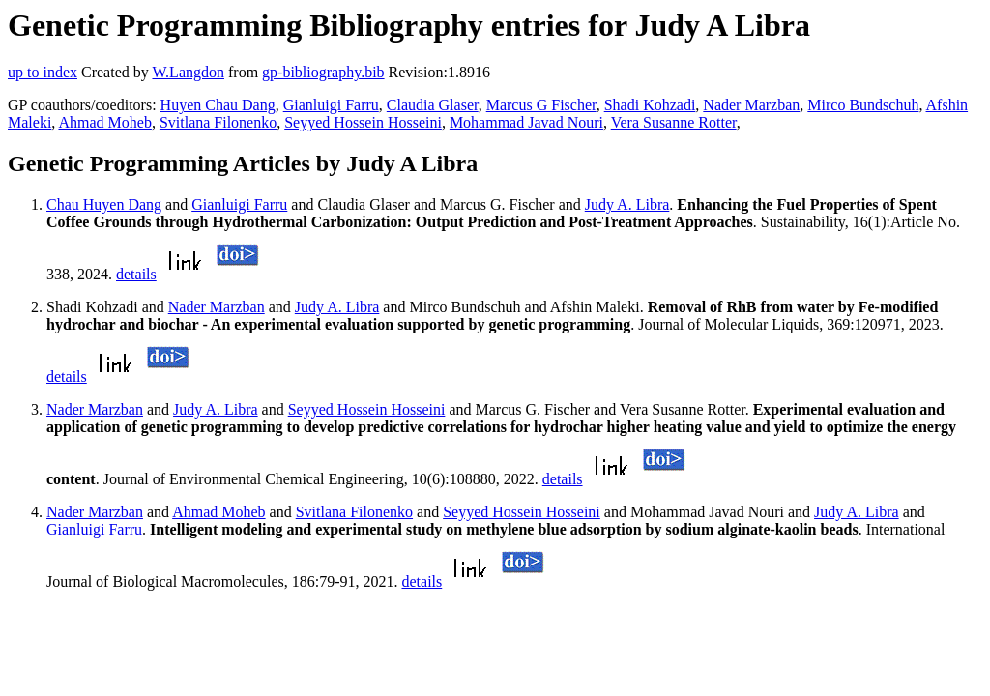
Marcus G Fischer (541, 105)
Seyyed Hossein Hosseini (363, 122)
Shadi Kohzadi (650, 105)
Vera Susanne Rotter (674, 122)
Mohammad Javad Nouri (526, 122)
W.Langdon (188, 72)
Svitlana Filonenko (218, 122)
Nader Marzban (751, 105)
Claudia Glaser (433, 105)
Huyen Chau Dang (218, 105)
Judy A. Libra (627, 204)
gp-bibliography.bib (323, 72)
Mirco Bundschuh (862, 105)
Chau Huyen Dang (103, 204)
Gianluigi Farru (331, 105)
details (136, 274)
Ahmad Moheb (104, 122)
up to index (42, 72)
